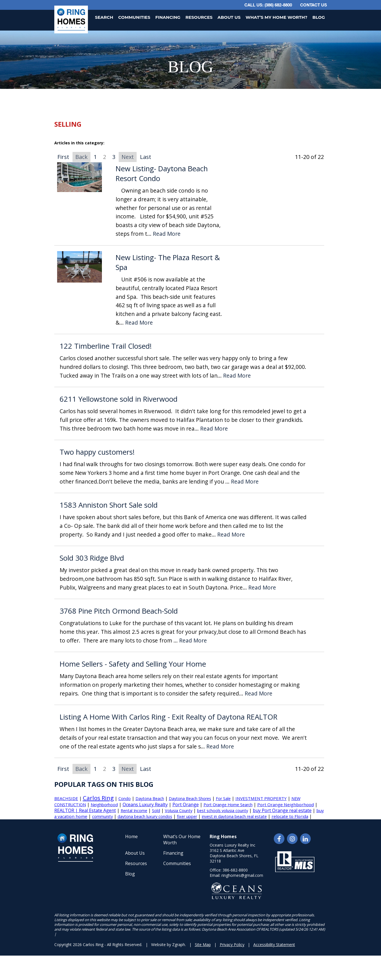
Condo (124, 798)
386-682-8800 (235, 870)
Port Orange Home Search (228, 804)
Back (81, 157)
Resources (198, 17)
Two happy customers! (97, 452)
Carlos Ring (98, 798)
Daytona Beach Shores (190, 798)
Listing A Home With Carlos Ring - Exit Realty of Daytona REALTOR (168, 717)
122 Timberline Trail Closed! (106, 346)
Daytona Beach (149, 798)
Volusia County (178, 810)
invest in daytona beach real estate (234, 816)
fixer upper (187, 816)
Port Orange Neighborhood (285, 804)
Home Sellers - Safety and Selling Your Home (133, 664)
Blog (318, 17)
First (63, 157)
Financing (168, 17)
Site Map (203, 944)
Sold (156, 810)
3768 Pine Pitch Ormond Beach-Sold (119, 611)
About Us (229, 17)
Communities (134, 17)
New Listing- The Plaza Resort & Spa (168, 262)
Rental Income (134, 810)
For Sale (223, 798)
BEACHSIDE (66, 798)
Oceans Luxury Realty (145, 804)
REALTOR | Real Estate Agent (85, 810)
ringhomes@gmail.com (242, 875)
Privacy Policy (232, 944)
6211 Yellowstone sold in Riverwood (118, 399)
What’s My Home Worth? (276, 17)
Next (127, 157)
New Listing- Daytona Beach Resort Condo (162, 174)
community (102, 816)
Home (131, 836)
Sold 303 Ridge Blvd (92, 558)
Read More (167, 233)
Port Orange (185, 804)
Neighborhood (104, 804)
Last (145, 157)
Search (104, 17)
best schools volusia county (222, 810)
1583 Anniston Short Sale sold (109, 505)
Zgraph (178, 944)
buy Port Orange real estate (282, 810)
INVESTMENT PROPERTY (261, 798)
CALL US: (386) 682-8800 (268, 4)
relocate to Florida (290, 816)
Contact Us (313, 4)
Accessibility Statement (274, 944)
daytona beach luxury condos (145, 816)
